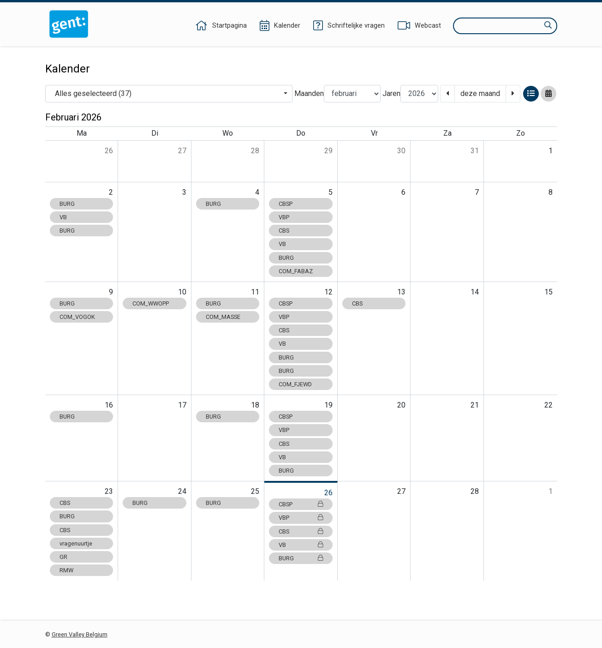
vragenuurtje (76, 543)
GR (63, 556)
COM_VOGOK (77, 316)
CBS (284, 230)
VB (63, 217)
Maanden (309, 93)
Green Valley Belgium (79, 634)
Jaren (391, 93)
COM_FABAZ (296, 271)
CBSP (285, 203)
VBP (284, 217)
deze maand (480, 93)
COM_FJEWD (295, 384)
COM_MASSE (223, 316)
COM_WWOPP (150, 303)
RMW (66, 570)
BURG (67, 203)
